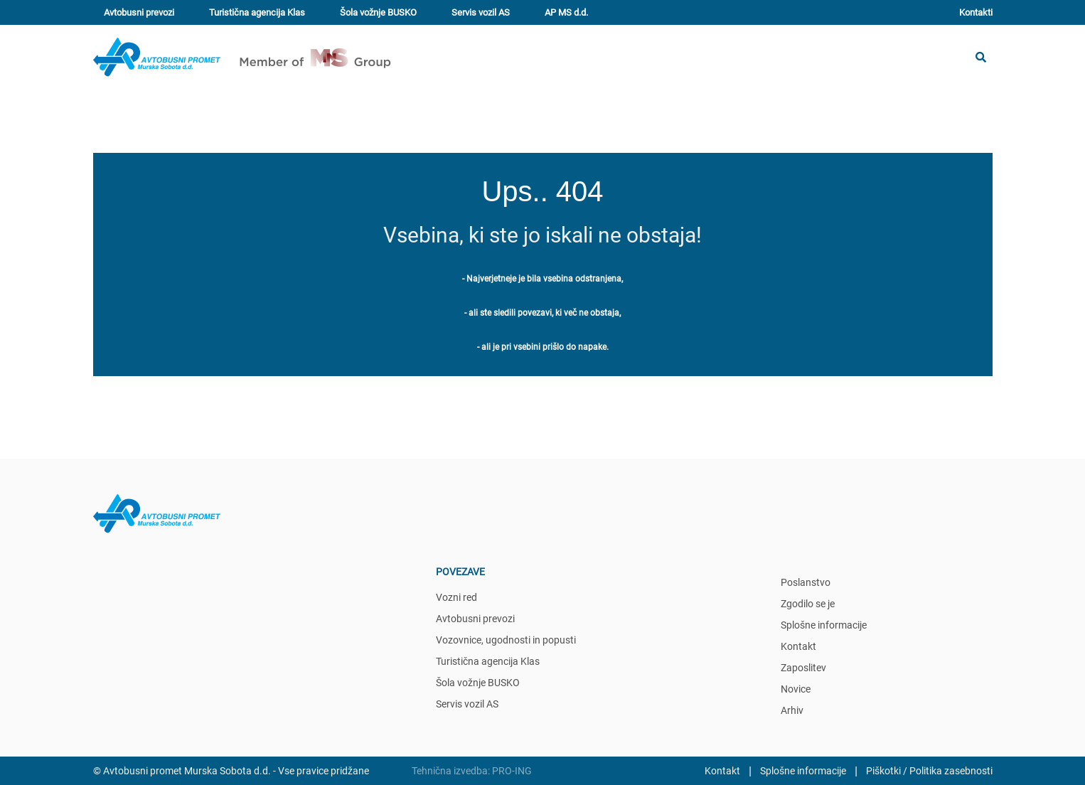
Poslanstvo (805, 582)
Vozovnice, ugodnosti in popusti (506, 640)
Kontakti (976, 12)
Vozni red (456, 597)
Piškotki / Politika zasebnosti (929, 770)
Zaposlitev (803, 667)
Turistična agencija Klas (257, 12)
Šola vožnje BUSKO (378, 12)
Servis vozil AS (480, 12)
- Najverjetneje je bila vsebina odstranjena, (542, 279)
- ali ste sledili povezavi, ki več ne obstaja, (542, 313)
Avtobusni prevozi (139, 12)
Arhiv (792, 710)
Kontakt (798, 646)
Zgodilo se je (808, 603)
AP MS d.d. (566, 12)
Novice (796, 689)
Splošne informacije (824, 625)
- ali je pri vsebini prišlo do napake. (543, 347)
